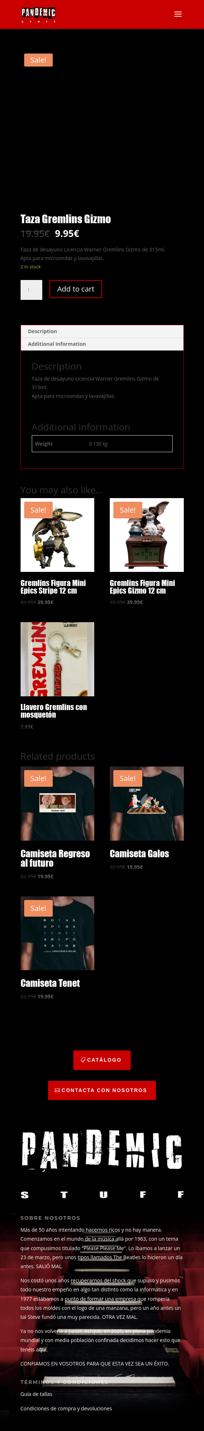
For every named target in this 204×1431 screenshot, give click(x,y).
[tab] (102, 331)
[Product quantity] (31, 290)
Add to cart (76, 289)
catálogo (104, 1060)
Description (42, 331)
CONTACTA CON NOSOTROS (104, 1090)
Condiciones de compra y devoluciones (66, 1408)
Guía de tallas (36, 1393)
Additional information (57, 343)
